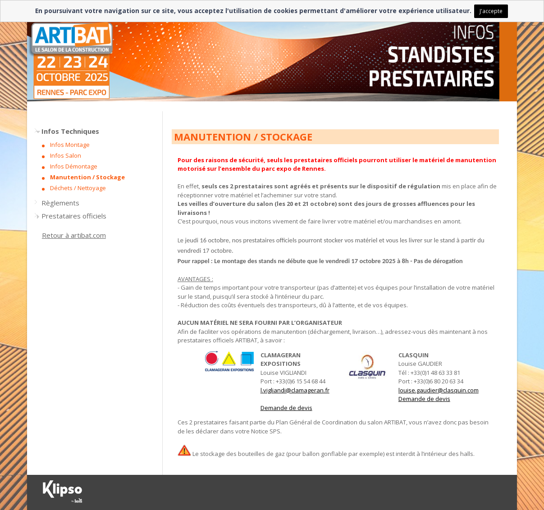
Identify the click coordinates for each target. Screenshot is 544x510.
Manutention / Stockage (87, 177)
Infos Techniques (70, 131)
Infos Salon (65, 155)
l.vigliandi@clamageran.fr (295, 390)
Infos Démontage (73, 166)
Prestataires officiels (73, 215)
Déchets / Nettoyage (78, 188)
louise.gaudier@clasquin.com (438, 390)
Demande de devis (286, 408)
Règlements (60, 202)
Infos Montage (70, 145)
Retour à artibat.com (74, 235)
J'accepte (491, 10)
